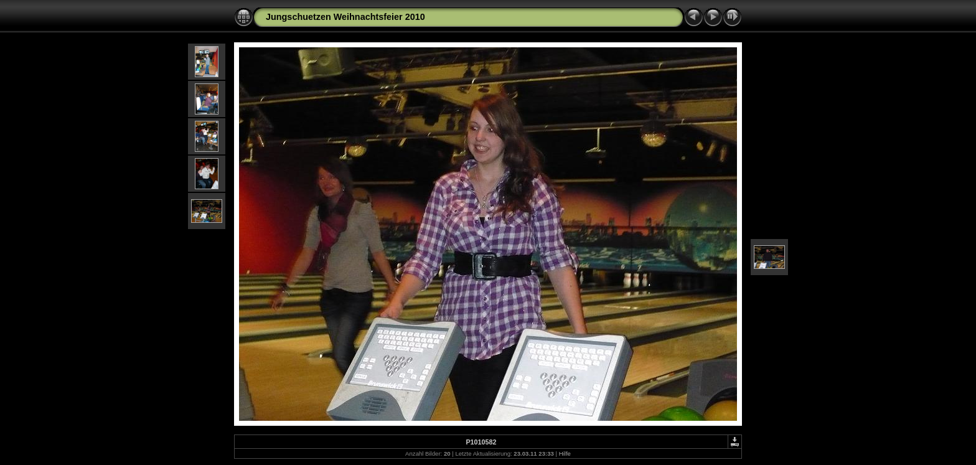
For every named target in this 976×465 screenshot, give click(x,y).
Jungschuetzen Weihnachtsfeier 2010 (345, 17)
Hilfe (565, 453)
